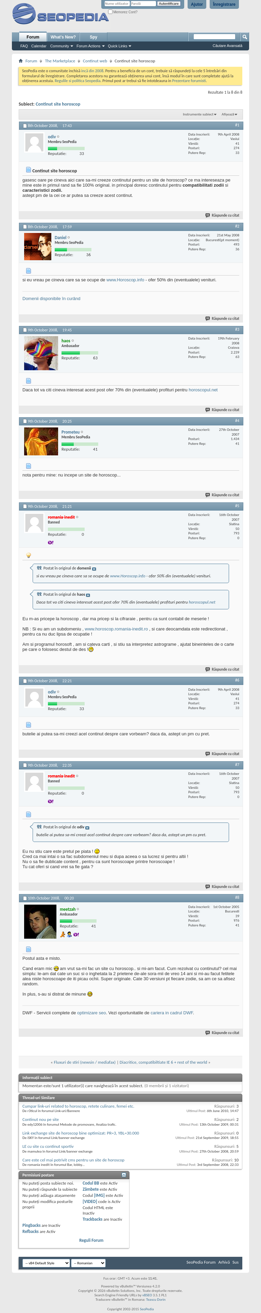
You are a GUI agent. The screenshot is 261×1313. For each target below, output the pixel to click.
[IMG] (99, 1195)
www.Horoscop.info (125, 279)
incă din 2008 (92, 70)
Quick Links (117, 46)
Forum (33, 37)
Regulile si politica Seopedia (78, 80)
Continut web (95, 60)
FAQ (24, 46)
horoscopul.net (203, 389)
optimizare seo (91, 1012)
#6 (237, 680)
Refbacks (30, 1231)
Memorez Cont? (123, 12)
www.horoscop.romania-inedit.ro (116, 628)
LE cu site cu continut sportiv (48, 1146)
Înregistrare (224, 4)
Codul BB (91, 1183)
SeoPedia (147, 1309)
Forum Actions (88, 46)
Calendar (39, 46)
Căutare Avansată (227, 46)
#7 (237, 764)
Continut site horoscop (58, 104)
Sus (235, 1262)
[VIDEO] (90, 1201)
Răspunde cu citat (222, 215)
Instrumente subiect (198, 114)
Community (59, 46)
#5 (237, 505)
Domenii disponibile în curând (51, 298)
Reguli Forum (91, 1240)
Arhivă (224, 1262)
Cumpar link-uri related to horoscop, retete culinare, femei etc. (78, 1106)
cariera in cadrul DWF (172, 1012)
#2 (237, 226)
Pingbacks (31, 1225)
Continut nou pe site (40, 1119)
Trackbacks (92, 1219)
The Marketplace (60, 60)
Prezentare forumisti (189, 80)
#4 (237, 420)
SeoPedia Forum (201, 1262)
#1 (237, 125)
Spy (93, 37)
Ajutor (197, 4)
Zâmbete (91, 1189)
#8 (237, 897)
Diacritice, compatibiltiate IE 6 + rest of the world (163, 1062)
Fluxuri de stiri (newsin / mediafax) (85, 1062)
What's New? (63, 37)
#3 (237, 329)
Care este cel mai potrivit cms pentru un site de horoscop (73, 1159)
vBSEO (147, 1295)
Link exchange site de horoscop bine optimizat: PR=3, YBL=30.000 (80, 1133)
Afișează (228, 114)
